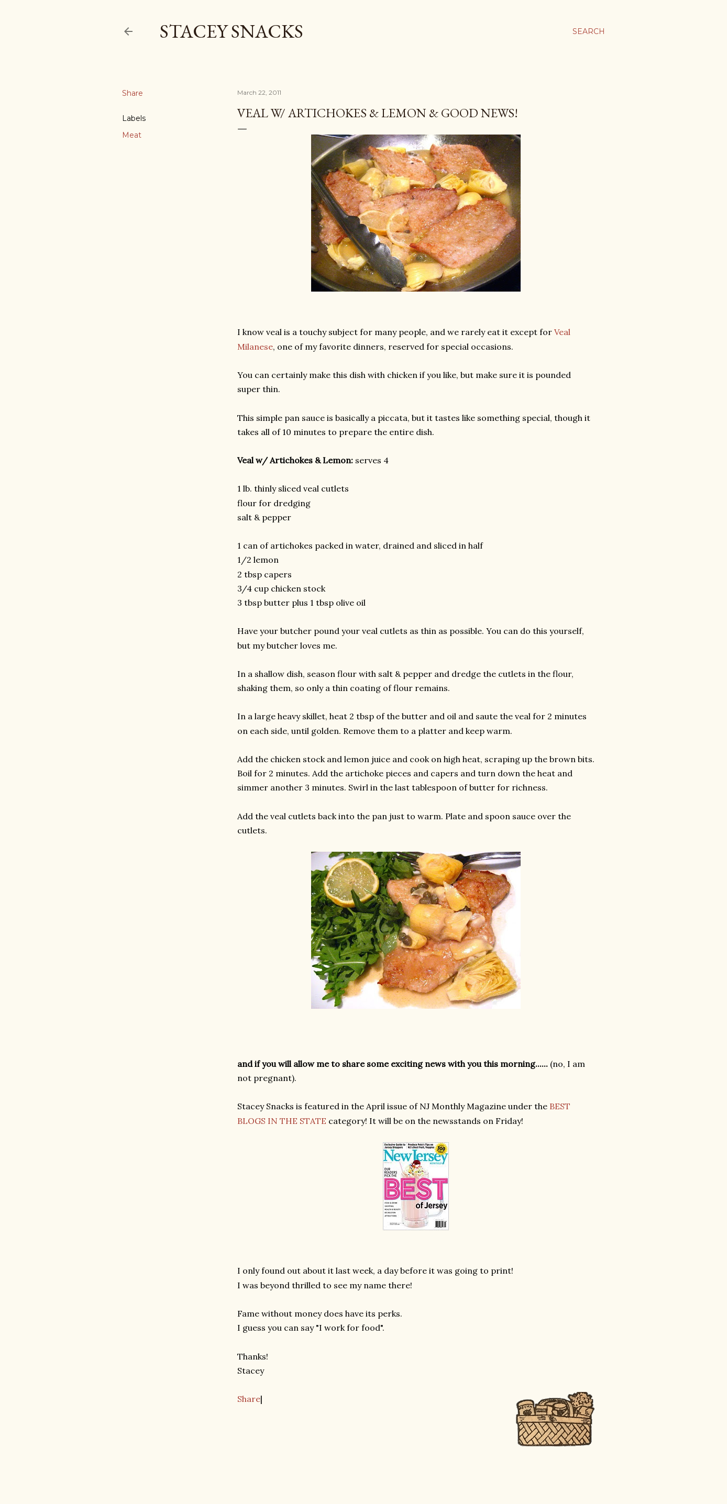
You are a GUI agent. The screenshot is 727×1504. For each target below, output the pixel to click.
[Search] (588, 31)
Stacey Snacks (231, 31)
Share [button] (132, 93)
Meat (131, 135)
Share (248, 1399)
